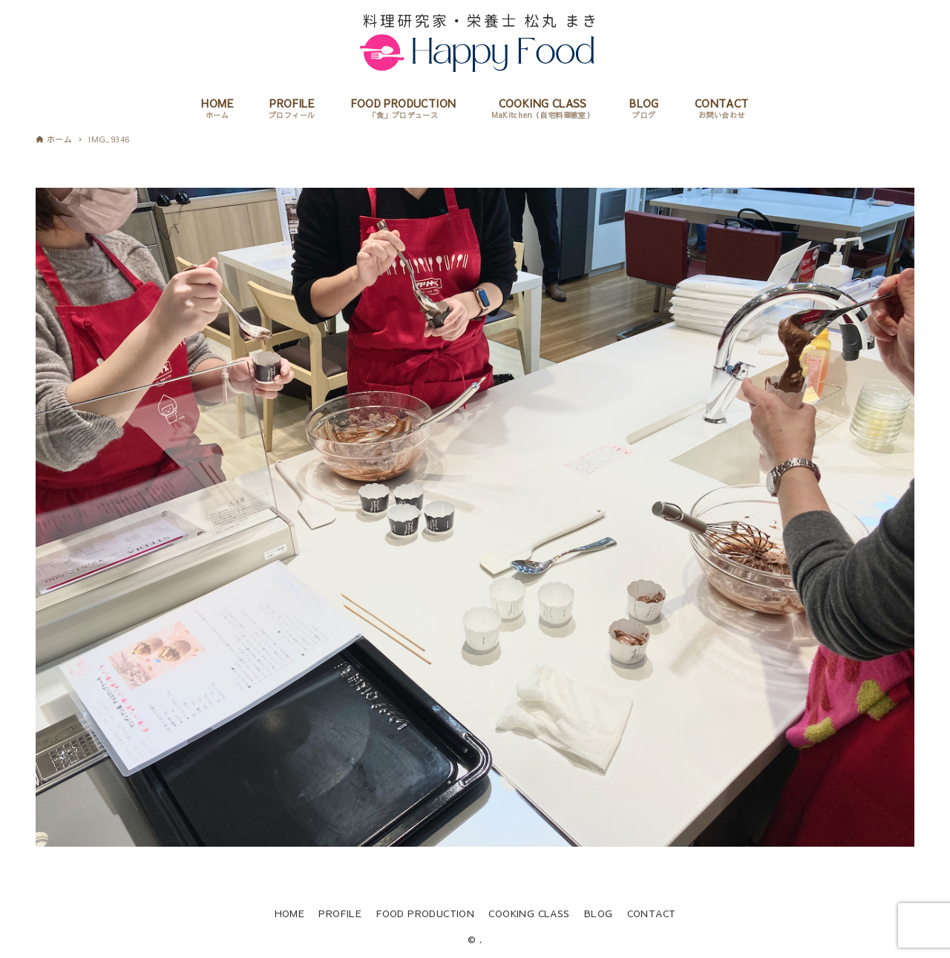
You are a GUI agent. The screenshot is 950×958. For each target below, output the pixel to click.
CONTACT (651, 913)
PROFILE (339, 913)
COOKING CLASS (528, 913)
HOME (290, 913)
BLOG (598, 913)
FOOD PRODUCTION (425, 913)
